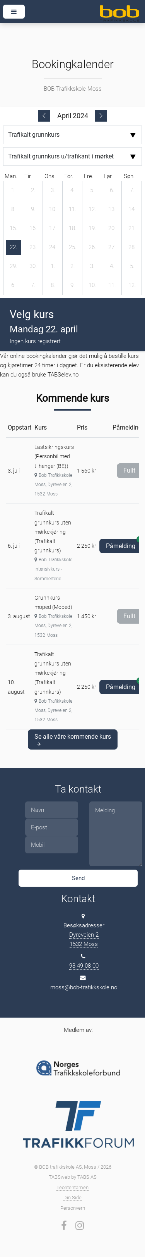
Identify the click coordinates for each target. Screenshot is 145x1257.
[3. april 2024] (53, 190)
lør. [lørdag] (108, 176)
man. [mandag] (11, 176)
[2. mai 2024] (72, 266)
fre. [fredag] (89, 176)
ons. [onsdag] (50, 176)
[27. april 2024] (112, 247)
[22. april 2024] (13, 247)
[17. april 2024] (53, 228)
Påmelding (124, 544)
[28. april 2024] (132, 247)
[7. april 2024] (132, 190)
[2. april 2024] (33, 190)
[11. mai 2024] (112, 285)
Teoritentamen (72, 1187)
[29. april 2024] (13, 266)
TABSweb (59, 1177)
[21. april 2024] (132, 228)
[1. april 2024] (13, 190)
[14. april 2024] (132, 209)
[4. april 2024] (72, 190)
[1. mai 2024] (53, 266)
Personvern (72, 1208)
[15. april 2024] (13, 228)
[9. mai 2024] (72, 285)
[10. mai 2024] (92, 285)
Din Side (72, 1197)
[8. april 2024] (13, 209)
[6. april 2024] (112, 190)
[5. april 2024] (92, 190)
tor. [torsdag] (68, 176)
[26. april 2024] (92, 247)
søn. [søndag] (129, 176)
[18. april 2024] (72, 228)
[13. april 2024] (112, 209)
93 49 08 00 (84, 965)
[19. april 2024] (92, 228)
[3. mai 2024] (92, 266)
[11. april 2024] (72, 209)
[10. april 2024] (53, 209)
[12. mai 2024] (132, 285)
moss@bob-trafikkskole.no (83, 987)
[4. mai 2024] (112, 266)
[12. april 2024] (92, 209)
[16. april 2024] (33, 228)
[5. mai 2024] (132, 266)
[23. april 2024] (33, 247)
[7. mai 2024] (33, 285)
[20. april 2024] (112, 228)
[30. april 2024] (33, 266)
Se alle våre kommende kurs (72, 740)
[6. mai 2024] (13, 285)
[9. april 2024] (33, 209)
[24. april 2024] (53, 247)
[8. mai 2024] (53, 285)
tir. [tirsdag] (28, 176)
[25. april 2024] (72, 247)
